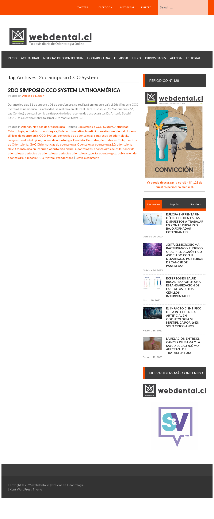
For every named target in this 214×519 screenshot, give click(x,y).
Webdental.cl (64, 157)
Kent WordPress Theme (25, 489)
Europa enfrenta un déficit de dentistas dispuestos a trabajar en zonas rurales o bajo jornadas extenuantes (184, 223)
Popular (174, 204)
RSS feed (146, 7)
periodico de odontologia (41, 153)
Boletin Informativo (71, 131)
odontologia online (61, 149)
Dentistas (92, 140)
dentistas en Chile (112, 140)
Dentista (79, 140)
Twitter (82, 7)
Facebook (105, 7)
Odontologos (84, 149)
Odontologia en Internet (31, 149)
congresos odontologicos (24, 140)
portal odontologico (103, 153)
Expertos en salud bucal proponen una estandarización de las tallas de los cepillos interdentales (183, 287)
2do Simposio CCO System (95, 126)
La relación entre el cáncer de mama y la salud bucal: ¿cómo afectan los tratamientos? (183, 345)
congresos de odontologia (111, 135)
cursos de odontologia (57, 140)
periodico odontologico (74, 153)
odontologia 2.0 (105, 144)
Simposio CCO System (40, 157)
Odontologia (85, 144)
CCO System (48, 135)
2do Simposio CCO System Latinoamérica (64, 90)
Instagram (127, 7)
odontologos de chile (108, 149)
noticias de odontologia (60, 144)
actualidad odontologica (41, 131)
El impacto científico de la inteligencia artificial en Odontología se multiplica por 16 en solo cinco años (184, 317)
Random (195, 204)
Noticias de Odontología (49, 126)
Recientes (153, 204)
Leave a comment (87, 157)
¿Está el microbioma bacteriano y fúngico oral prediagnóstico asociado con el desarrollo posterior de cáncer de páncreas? (184, 255)
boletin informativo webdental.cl (106, 131)
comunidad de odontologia (75, 135)
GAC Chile (37, 144)
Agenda (26, 126)
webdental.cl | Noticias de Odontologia (58, 485)
